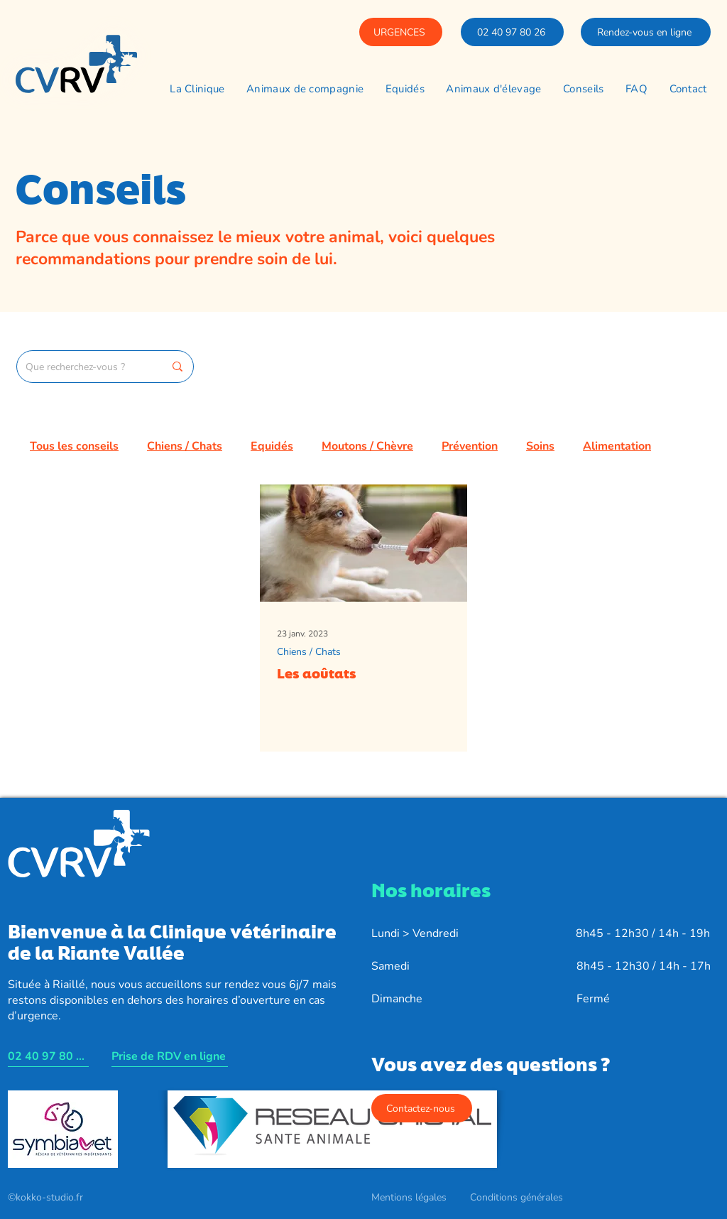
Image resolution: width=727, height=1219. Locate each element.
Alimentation (617, 446)
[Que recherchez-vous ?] (84, 366)
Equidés (272, 446)
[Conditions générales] (517, 1197)
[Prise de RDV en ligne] (169, 1056)
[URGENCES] (400, 32)
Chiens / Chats (184, 446)
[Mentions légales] (409, 1197)
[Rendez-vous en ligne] (646, 32)
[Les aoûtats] (363, 543)
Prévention (470, 446)
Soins (540, 446)
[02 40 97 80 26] (512, 32)
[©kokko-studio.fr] (46, 1197)
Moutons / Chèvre (367, 446)
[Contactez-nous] (421, 1108)
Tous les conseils (74, 446)
